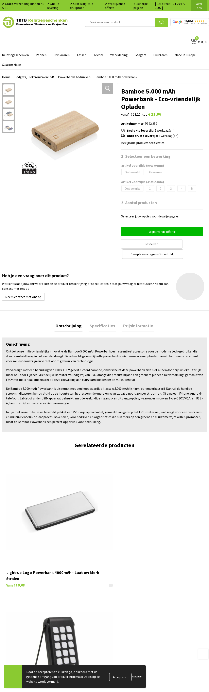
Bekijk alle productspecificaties (144, 143)
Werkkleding (119, 55)
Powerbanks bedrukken (74, 77)
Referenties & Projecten (177, 593)
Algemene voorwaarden (176, 612)
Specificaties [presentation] (102, 315)
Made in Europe (185, 55)
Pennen (41, 55)
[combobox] (120, 22)
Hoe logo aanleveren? (74, 605)
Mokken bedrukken (122, 599)
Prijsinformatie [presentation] (136, 315)
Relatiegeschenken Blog (177, 587)
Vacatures (167, 581)
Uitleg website (69, 587)
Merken (114, 618)
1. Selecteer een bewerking (146, 156)
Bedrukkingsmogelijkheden (78, 593)
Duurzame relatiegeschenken (129, 587)
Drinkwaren (62, 55)
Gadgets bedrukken (122, 593)
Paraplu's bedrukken (123, 612)
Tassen (81, 55)
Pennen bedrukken (122, 575)
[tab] (70, 315)
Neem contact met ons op (23, 286)
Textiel (98, 55)
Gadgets (140, 55)
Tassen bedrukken (121, 581)
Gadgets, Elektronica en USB (34, 77)
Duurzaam (160, 55)
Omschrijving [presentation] (70, 315)
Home (6, 77)
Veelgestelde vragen (73, 575)
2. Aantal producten (139, 202)
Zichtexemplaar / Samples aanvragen (77, 615)
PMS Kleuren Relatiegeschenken (81, 599)
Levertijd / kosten (71, 581)
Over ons (199, 6)
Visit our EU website (174, 618)
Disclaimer (167, 605)
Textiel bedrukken (121, 605)
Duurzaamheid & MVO (73, 624)
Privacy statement (173, 599)
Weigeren (137, 676)
